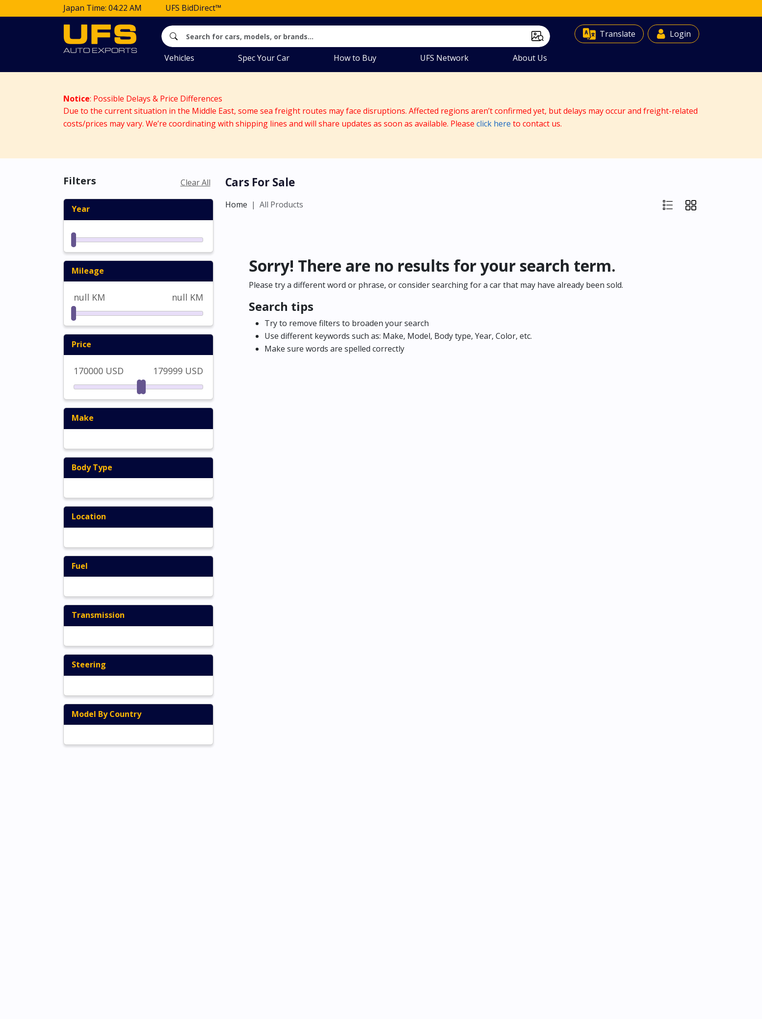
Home (236, 203)
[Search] (355, 35)
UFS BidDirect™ (193, 6)
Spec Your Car (263, 56)
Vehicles (179, 56)
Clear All (195, 181)
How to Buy (355, 56)
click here (493, 122)
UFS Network (444, 56)
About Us (530, 56)
